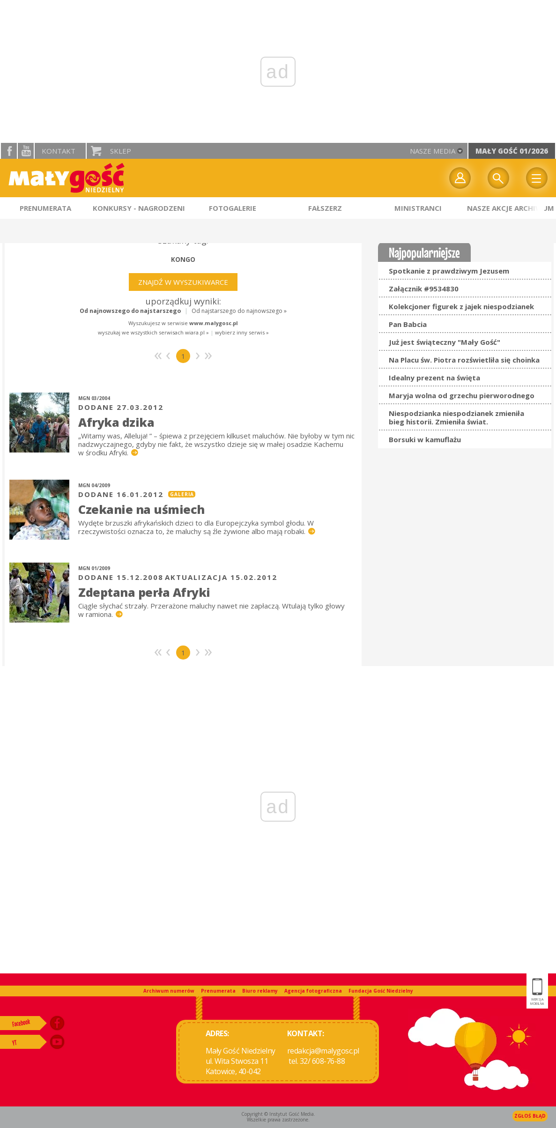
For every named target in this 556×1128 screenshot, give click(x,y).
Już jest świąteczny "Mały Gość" (444, 342)
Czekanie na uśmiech (141, 509)
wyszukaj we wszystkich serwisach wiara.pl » (153, 332)
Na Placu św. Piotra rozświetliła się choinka (464, 360)
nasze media (432, 151)
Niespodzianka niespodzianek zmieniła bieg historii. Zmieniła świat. (456, 417)
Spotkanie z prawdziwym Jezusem (449, 271)
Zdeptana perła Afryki (144, 592)
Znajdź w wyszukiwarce (183, 282)
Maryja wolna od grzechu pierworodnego (461, 395)
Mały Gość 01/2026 (511, 151)
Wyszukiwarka (498, 178)
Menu (537, 178)
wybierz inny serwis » (242, 332)
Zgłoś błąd (530, 1116)
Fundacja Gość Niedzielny (380, 990)
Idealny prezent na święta (434, 377)
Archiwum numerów (168, 990)
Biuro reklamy (260, 990)
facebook (9, 151)
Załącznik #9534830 (424, 288)
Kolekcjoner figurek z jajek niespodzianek (461, 306)
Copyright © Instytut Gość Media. (278, 1114)
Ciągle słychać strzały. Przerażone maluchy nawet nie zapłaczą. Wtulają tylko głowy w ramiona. (211, 610)
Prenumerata (218, 990)
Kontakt (58, 151)
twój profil (460, 178)
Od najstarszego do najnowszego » (239, 311)
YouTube (26, 151)
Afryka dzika (116, 422)
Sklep (120, 151)
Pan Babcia (408, 324)
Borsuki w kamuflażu (425, 439)
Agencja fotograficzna (313, 990)
